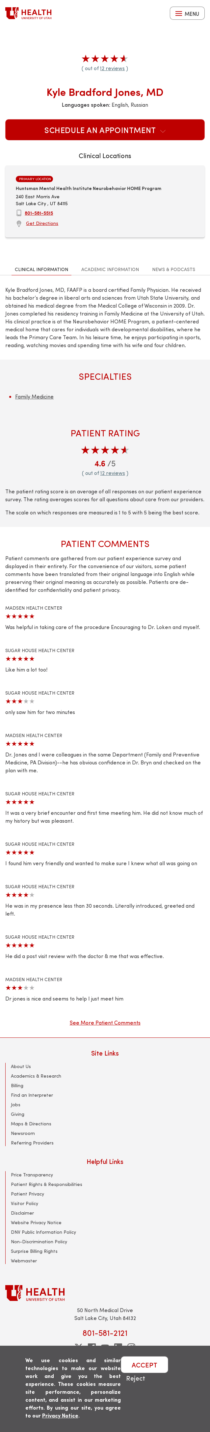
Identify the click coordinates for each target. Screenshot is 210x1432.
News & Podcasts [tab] (173, 269)
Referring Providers (32, 1143)
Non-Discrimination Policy (39, 1241)
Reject (135, 1377)
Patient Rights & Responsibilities (46, 1184)
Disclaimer (22, 1213)
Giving (17, 1114)
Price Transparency (32, 1174)
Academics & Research (36, 1076)
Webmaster (24, 1260)
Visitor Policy (24, 1203)
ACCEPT (144, 1364)
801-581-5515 (39, 212)
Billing (17, 1085)
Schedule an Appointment (105, 129)
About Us (21, 1066)
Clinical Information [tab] (41, 269)
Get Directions (42, 223)
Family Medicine (34, 396)
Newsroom (23, 1133)
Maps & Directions (31, 1123)
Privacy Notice (60, 1415)
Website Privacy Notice (36, 1222)
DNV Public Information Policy (43, 1232)
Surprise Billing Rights (34, 1251)
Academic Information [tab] (110, 269)
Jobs (15, 1104)
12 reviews (112, 68)
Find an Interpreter (32, 1095)
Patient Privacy (27, 1194)
